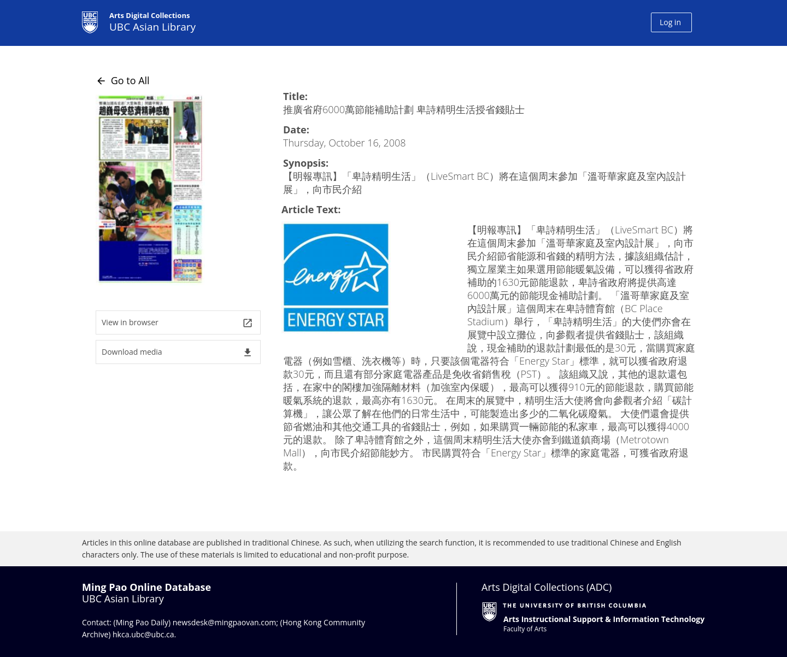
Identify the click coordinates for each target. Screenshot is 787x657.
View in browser (177, 322)
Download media (177, 352)
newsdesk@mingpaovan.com (225, 622)
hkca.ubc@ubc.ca (143, 634)
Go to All (123, 80)
